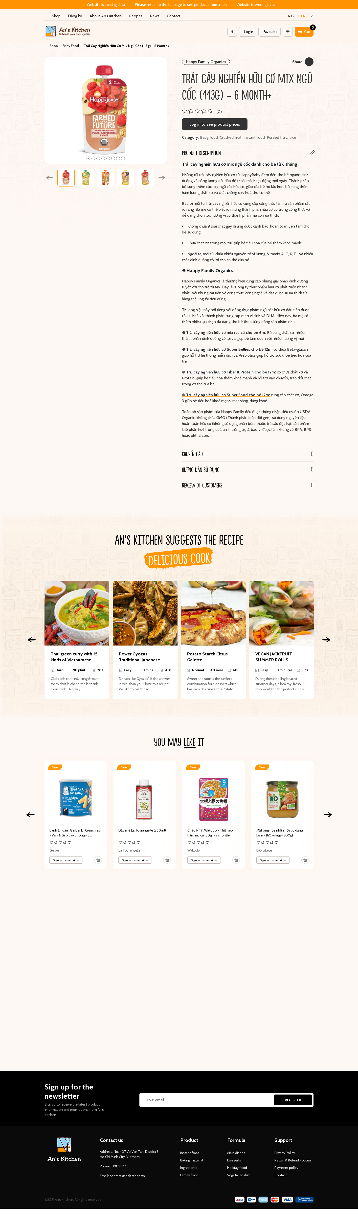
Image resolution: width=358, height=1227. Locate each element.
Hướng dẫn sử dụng (201, 469)
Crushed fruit (231, 137)
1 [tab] (88, 158)
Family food (189, 1175)
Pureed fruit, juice (281, 137)
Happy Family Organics (206, 61)
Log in (248, 31)
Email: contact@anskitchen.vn (122, 1176)
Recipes (135, 16)
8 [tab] (123, 158)
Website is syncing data (106, 4)
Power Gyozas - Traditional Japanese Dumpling (139, 657)
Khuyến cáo (192, 454)
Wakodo (193, 850)
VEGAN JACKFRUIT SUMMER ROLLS (273, 657)
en (303, 16)
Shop (56, 16)
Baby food (209, 137)
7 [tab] (118, 158)
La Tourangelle (129, 850)
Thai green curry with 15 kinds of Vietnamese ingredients (74, 657)
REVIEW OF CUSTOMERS (202, 485)
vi (312, 16)
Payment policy (286, 1167)
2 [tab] (93, 158)
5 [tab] (108, 158)
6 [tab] (113, 158)
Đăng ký (75, 16)
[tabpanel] (106, 110)
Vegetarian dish (238, 1175)
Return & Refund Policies (293, 1160)
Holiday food (237, 1167)
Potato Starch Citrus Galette (207, 657)
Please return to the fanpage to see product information (181, 4)
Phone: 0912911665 (114, 1166)
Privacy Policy (284, 1153)
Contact (173, 16)
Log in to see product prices (214, 124)
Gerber (54, 850)
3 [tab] (98, 158)
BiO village (264, 850)
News (154, 16)
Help (290, 16)
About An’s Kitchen (106, 16)
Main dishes (236, 1153)
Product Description (201, 153)
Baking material (191, 1160)
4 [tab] (103, 158)
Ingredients (188, 1167)
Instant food (254, 137)
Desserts (234, 1160)
